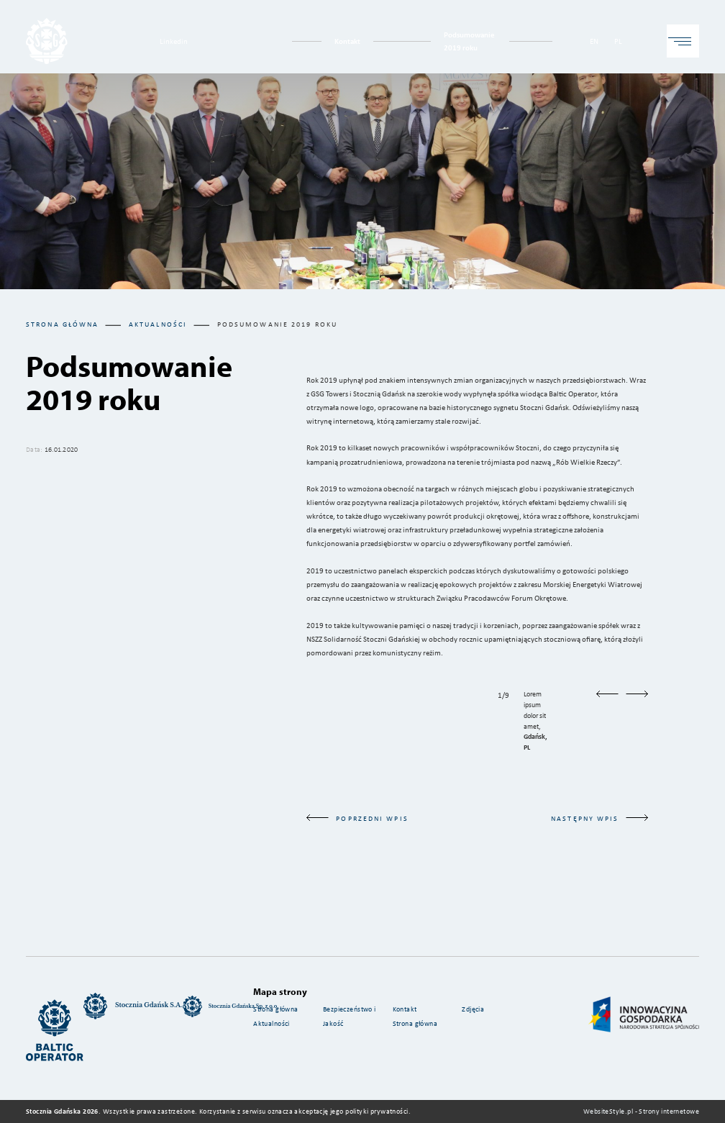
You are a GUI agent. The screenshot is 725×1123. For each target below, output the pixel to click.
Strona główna (62, 324)
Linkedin (174, 40)
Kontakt (347, 40)
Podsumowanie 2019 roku (469, 41)
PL (618, 40)
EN (594, 40)
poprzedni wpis (357, 818)
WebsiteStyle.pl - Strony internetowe (641, 1111)
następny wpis (599, 818)
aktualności (158, 324)
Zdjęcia (473, 1009)
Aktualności (271, 1023)
